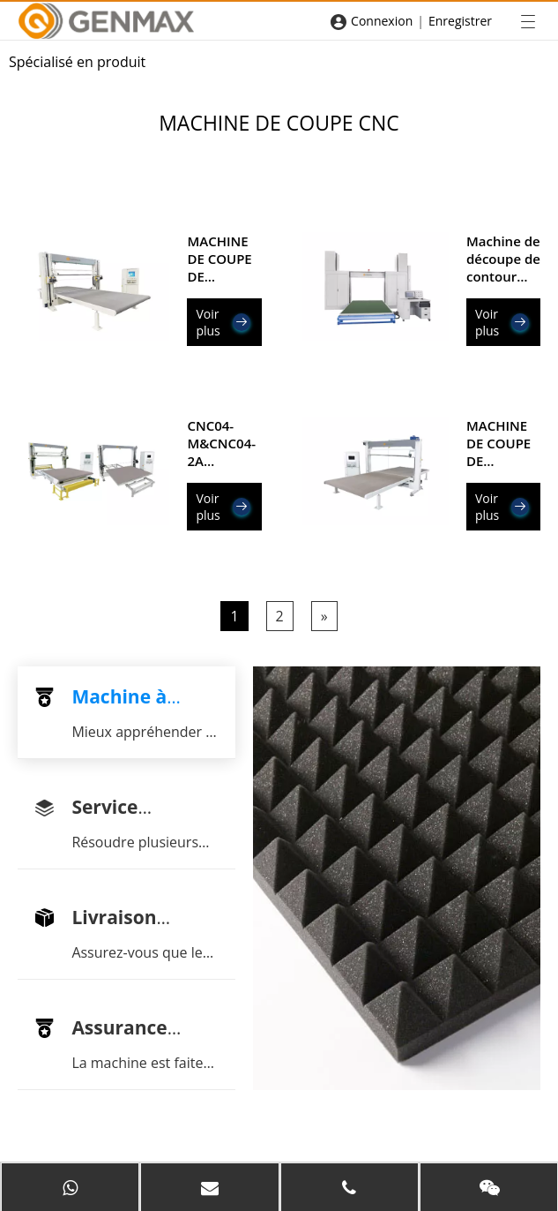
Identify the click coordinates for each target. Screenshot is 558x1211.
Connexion (382, 20)
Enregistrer (460, 20)
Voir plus (222, 322)
